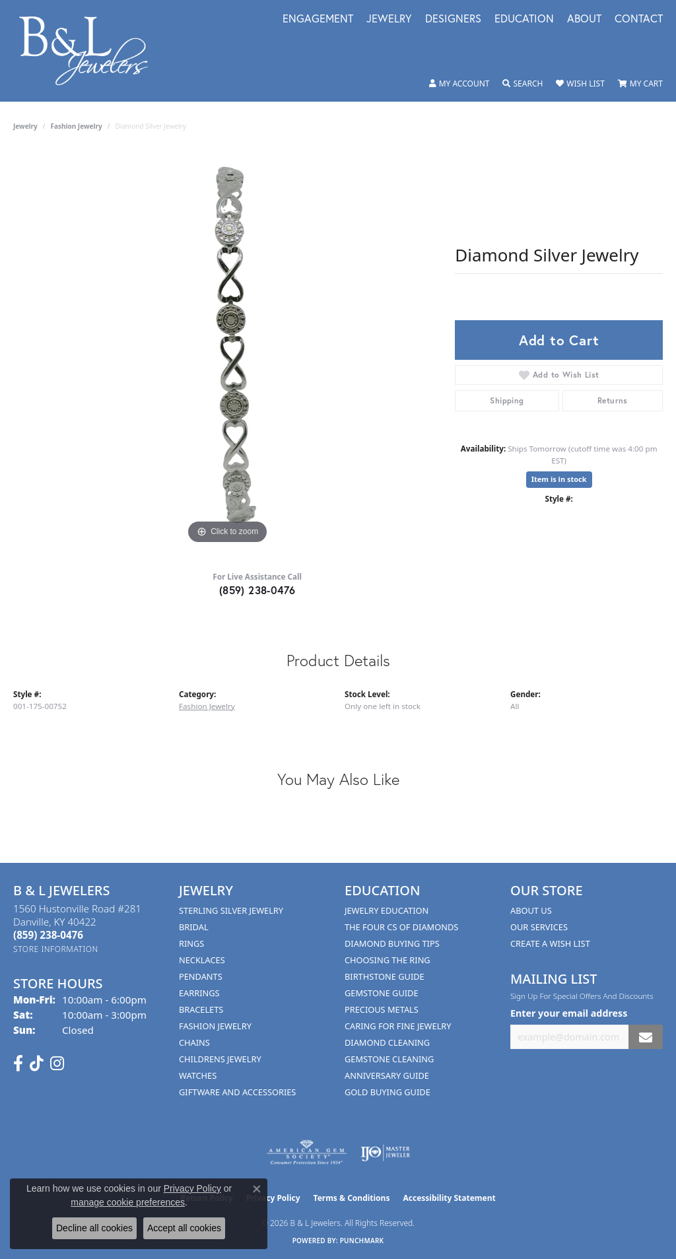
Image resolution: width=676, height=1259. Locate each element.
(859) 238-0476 (257, 590)
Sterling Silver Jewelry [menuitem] (231, 910)
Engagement (318, 19)
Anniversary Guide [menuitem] (387, 1075)
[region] (228, 349)
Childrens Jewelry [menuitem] (220, 1059)
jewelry (25, 126)
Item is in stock (559, 479)
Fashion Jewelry (76, 126)
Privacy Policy (192, 1188)
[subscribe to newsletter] (645, 1037)
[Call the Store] (48, 934)
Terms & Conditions (352, 1198)
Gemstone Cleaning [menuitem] (389, 1059)
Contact (639, 19)
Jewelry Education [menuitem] (386, 910)
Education (524, 19)
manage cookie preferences (128, 1202)
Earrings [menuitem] (199, 993)
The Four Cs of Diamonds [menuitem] (401, 927)
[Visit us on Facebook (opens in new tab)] (18, 1064)
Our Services (539, 927)
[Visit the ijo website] (385, 1152)
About (584, 19)
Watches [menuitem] (198, 1075)
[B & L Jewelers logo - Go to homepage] (90, 50)
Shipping (507, 400)
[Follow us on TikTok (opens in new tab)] (37, 1064)
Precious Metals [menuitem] (382, 1009)
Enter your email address (568, 1013)
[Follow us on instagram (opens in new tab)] (57, 1064)
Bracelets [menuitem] (201, 1009)
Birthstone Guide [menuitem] (384, 976)
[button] (459, 84)
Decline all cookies (94, 1228)
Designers (453, 19)
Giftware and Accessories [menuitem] (237, 1092)
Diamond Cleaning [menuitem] (387, 1042)
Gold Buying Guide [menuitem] (387, 1092)
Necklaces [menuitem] (202, 960)
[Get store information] (55, 949)
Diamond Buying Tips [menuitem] (392, 943)
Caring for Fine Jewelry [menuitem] (398, 1026)
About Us (531, 910)
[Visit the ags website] (306, 1152)
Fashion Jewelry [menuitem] (215, 1026)
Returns (612, 400)
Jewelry (389, 19)
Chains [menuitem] (194, 1042)
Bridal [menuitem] (194, 927)
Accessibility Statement (449, 1198)
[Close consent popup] (257, 1189)
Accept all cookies (184, 1228)
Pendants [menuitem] (200, 976)
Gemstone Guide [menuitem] (382, 993)
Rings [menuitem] (191, 943)
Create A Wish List (550, 943)
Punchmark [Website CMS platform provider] (362, 1240)
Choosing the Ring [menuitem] (387, 960)
